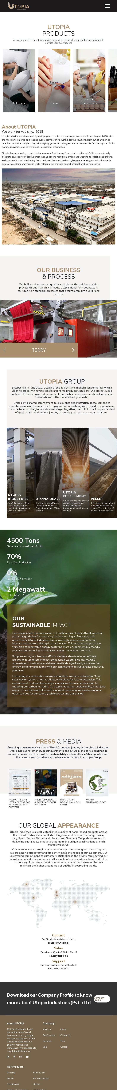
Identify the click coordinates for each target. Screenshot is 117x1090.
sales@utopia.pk (58, 1017)
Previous (10, 142)
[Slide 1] (56, 70)
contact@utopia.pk (58, 1005)
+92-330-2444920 (58, 1030)
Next (111, 142)
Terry (39, 412)
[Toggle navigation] (107, 6)
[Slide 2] (61, 70)
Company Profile (99, 1061)
